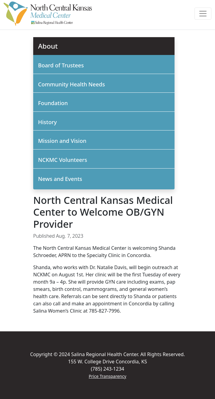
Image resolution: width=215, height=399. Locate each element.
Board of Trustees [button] (61, 65)
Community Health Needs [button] (71, 84)
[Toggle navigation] (202, 14)
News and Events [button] (60, 178)
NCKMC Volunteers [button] (62, 159)
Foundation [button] (53, 103)
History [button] (47, 122)
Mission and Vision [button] (62, 140)
